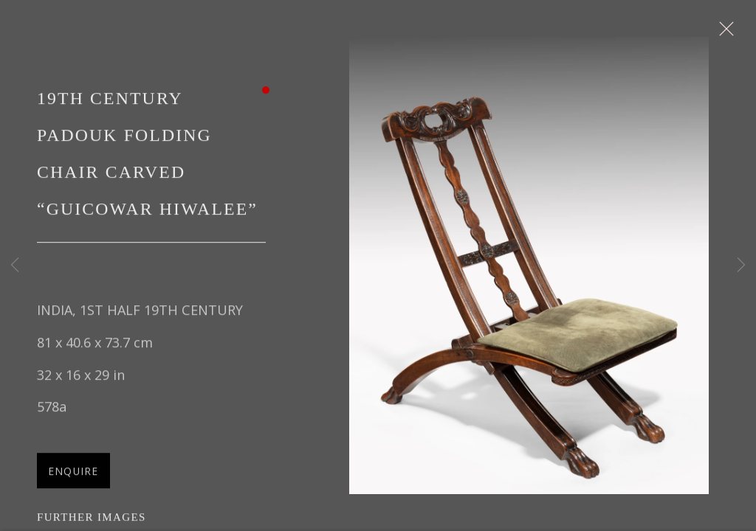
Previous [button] (15, 265)
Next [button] (741, 265)
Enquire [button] (73, 472)
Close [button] (723, 33)
